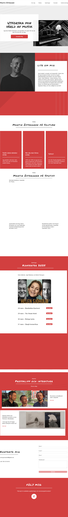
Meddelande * (42, 459)
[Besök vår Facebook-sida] (34, 496)
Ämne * (40, 455)
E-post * (40, 450)
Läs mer (52, 400)
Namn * (40, 446)
